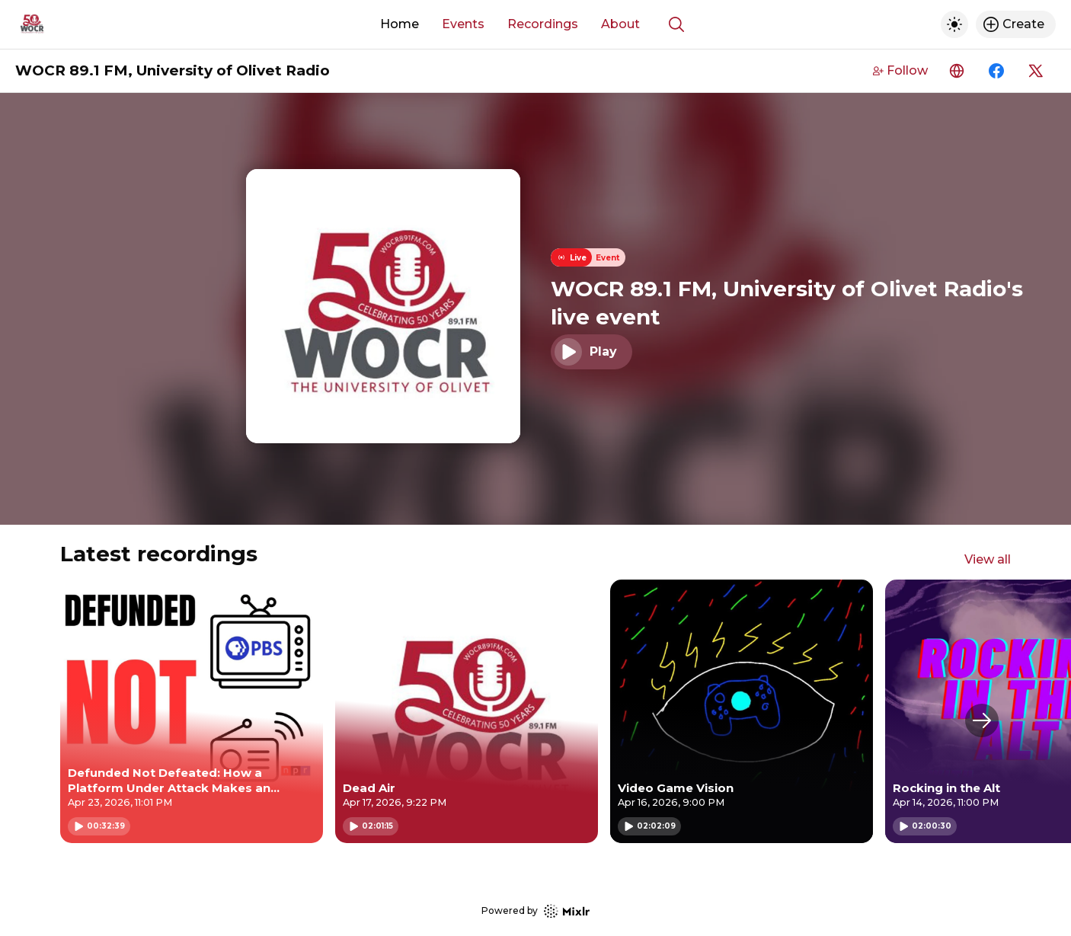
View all (987, 559)
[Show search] (676, 24)
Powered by (535, 911)
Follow (900, 70)
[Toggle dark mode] (954, 24)
